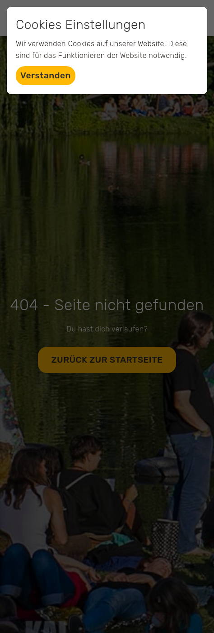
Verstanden (45, 75)
